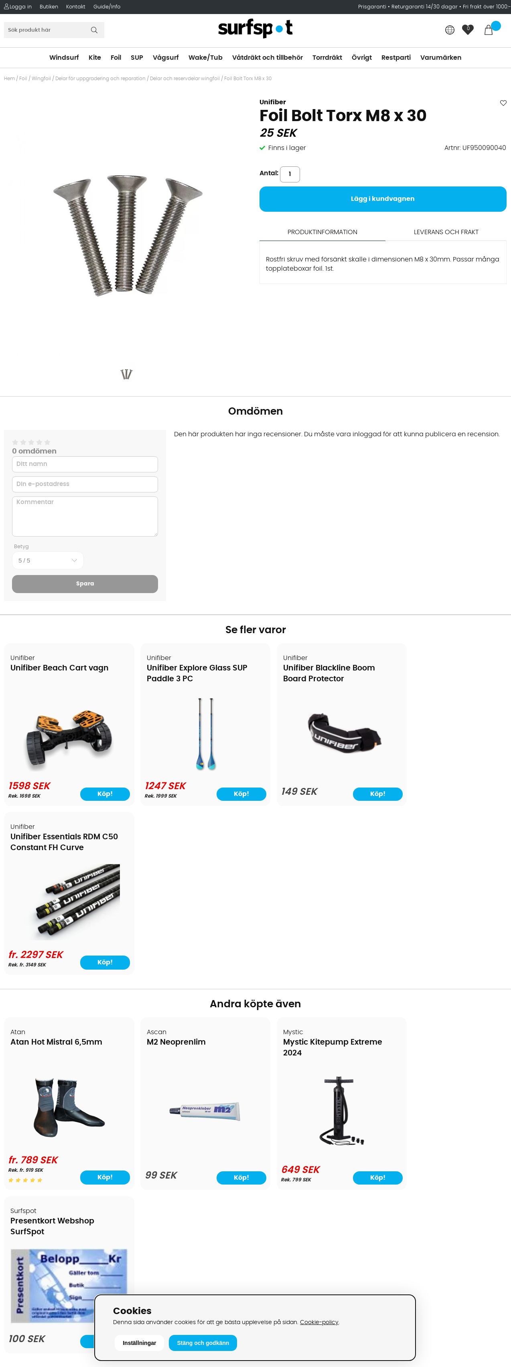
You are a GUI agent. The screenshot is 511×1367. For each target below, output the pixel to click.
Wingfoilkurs (27, 1208)
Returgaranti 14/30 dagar (424, 7)
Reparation (25, 1172)
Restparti (396, 58)
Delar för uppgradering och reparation (100, 78)
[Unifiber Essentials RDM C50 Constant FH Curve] (446, 770)
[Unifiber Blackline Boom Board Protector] (319, 771)
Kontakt (75, 7)
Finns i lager (287, 148)
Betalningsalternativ (40, 1099)
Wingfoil (41, 78)
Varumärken (441, 58)
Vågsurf (166, 58)
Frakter (19, 1111)
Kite (95, 58)
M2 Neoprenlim (167, 875)
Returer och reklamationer (49, 1135)
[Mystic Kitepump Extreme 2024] (319, 979)
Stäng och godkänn (203, 1343)
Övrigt (362, 58)
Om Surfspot (27, 1075)
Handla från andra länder (48, 1123)
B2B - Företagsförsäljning (47, 1147)
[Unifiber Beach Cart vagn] (64, 769)
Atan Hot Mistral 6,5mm (57, 875)
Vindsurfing (277, 1075)
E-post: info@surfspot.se (174, 1292)
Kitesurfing (275, 1087)
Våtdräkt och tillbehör (267, 58)
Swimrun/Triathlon (288, 1147)
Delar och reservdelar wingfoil (185, 78)
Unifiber (273, 102)
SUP (137, 58)
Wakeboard (277, 1111)
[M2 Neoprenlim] (192, 981)
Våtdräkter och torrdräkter (301, 1135)
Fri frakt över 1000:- (487, 7)
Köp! (479, 793)
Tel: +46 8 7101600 (162, 1280)
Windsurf (64, 58)
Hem (9, 78)
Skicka (488, 1138)
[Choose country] (450, 30)
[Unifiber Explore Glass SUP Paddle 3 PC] (192, 770)
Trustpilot (399, 1274)
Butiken (49, 7)
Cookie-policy (319, 1322)
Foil (116, 58)
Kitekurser (23, 1184)
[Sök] (54, 30)
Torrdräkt (327, 58)
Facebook (400, 1234)
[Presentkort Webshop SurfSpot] (446, 978)
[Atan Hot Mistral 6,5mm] (64, 976)
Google (396, 1194)
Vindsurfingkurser (35, 1196)
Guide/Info (106, 7)
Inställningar (139, 1343)
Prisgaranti (373, 7)
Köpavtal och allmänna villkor (55, 1087)
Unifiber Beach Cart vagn (60, 668)
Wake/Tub (206, 58)
